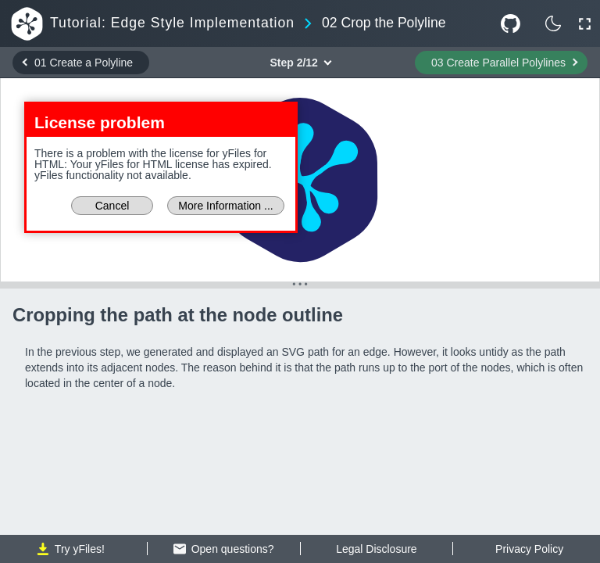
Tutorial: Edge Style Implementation (172, 23)
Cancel (112, 205)
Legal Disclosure (376, 549)
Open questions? (223, 549)
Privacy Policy (529, 549)
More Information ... (225, 205)
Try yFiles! (71, 549)
